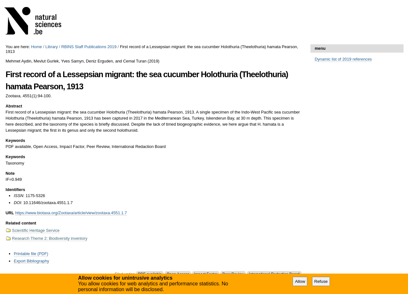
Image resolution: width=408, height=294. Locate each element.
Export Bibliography (31, 261)
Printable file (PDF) (31, 253)
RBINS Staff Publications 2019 (88, 46)
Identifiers (15, 189)
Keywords (15, 140)
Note (10, 173)
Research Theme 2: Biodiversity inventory (50, 238)
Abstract (14, 106)
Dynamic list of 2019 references (343, 59)
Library (51, 46)
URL (10, 212)
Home (36, 46)
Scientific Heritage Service (36, 230)
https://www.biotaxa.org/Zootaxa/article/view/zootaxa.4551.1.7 (71, 212)
